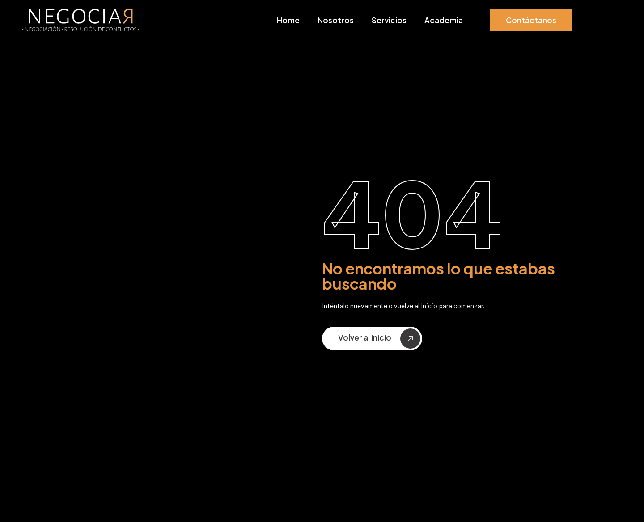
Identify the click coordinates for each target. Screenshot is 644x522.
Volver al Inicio (379, 338)
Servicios (389, 20)
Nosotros (336, 20)
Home (288, 20)
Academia (443, 20)
